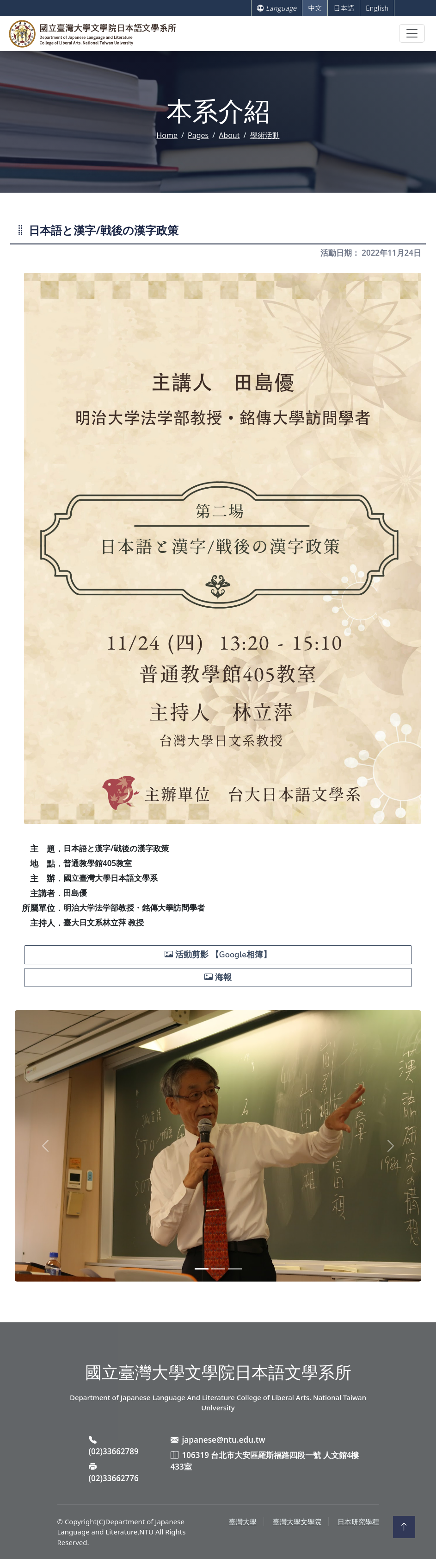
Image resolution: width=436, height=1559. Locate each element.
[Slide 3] (235, 1269)
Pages (198, 135)
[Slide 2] (218, 1269)
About (229, 135)
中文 (315, 8)
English (377, 8)
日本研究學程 (358, 1521)
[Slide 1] (202, 1269)
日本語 (343, 8)
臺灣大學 (243, 1521)
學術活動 (265, 135)
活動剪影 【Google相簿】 (218, 954)
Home (167, 135)
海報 (218, 977)
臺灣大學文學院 (297, 1521)
